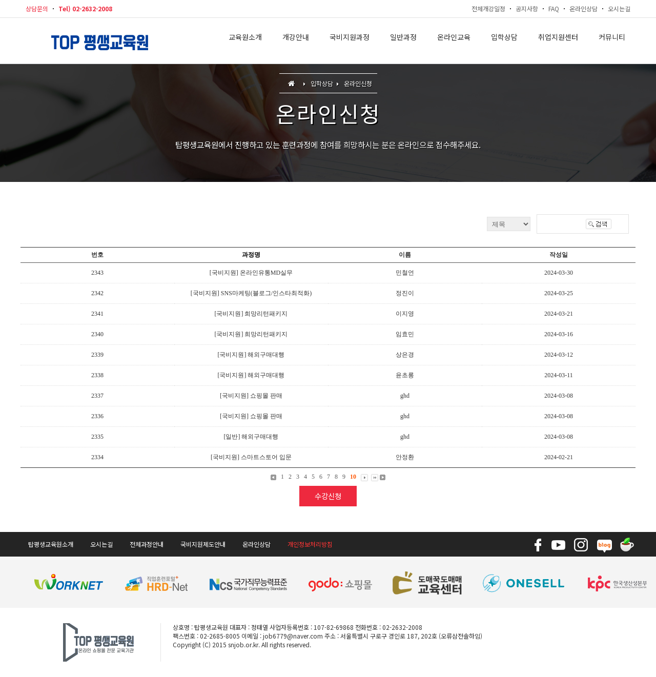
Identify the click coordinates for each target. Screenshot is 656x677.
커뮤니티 (612, 41)
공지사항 (527, 8)
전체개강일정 (488, 8)
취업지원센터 (558, 41)
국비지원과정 (350, 41)
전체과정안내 (146, 544)
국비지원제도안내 (202, 544)
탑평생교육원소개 (50, 544)
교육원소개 (245, 41)
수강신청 (328, 495)
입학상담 (504, 41)
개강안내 (295, 41)
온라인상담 (583, 8)
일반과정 (403, 41)
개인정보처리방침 (310, 544)
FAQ (553, 8)
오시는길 (619, 8)
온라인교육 (453, 41)
